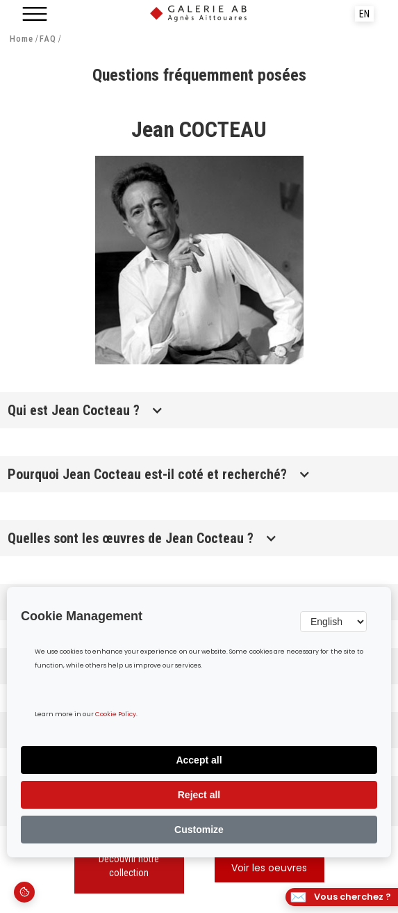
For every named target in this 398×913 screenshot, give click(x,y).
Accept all (199, 760)
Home (21, 39)
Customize (199, 829)
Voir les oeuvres (269, 869)
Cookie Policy (115, 714)
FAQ (48, 39)
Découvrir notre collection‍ (129, 865)
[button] (34, 14)
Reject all (199, 794)
